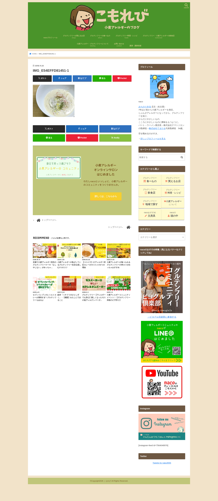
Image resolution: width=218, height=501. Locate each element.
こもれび (107, 481)
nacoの (172, 214)
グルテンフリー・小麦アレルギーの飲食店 (158, 37)
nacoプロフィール (51, 38)
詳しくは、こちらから (106, 196)
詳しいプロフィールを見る (153, 139)
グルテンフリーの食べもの (100, 37)
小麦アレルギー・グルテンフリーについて (92, 45)
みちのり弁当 (144, 107)
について (173, 203)
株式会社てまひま (157, 128)
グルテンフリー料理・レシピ (126, 37)
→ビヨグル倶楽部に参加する (161, 317)
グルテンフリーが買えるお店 (74, 37)
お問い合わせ (119, 45)
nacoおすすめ (150, 214)
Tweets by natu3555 (162, 463)
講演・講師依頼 (135, 46)
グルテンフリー (150, 180)
